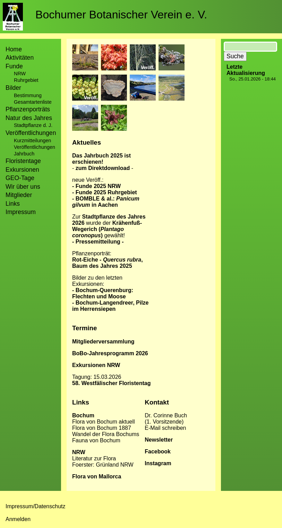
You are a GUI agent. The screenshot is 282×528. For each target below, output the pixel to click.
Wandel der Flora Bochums (105, 434)
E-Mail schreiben (165, 428)
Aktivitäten (20, 57)
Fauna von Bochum (96, 440)
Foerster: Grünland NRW (103, 465)
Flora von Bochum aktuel (103, 422)
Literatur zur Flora (94, 458)
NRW (20, 73)
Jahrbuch (24, 153)
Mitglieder (19, 194)
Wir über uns (23, 186)
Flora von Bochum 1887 (101, 428)
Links (13, 203)
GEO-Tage (20, 177)
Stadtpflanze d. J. (33, 125)
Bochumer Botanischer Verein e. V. (121, 14)
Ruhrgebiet (26, 80)
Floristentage (23, 160)
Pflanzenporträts (28, 109)
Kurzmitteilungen (32, 140)
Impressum (21, 211)
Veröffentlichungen (34, 147)
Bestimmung (28, 95)
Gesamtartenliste (33, 102)
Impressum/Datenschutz (36, 506)
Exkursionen (22, 169)
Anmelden (18, 519)
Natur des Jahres (29, 117)
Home (14, 49)
